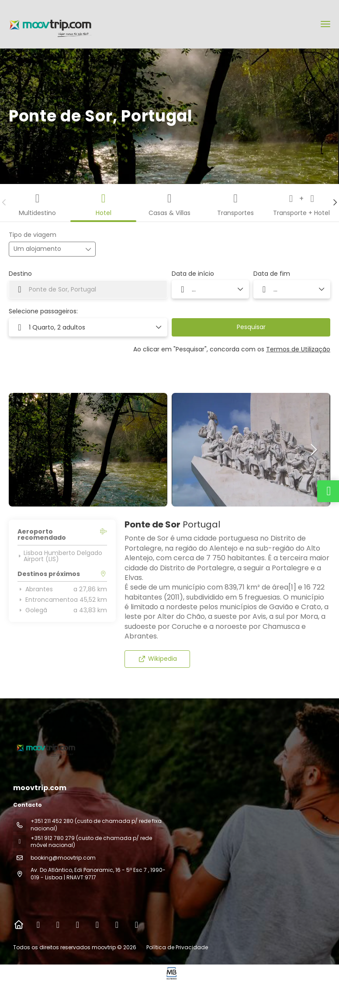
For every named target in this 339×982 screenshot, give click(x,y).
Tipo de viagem (32, 235)
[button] (4, 202)
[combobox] (88, 289)
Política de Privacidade (177, 947)
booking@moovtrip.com (63, 857)
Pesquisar (251, 327)
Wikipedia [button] (157, 658)
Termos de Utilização (298, 349)
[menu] (325, 24)
